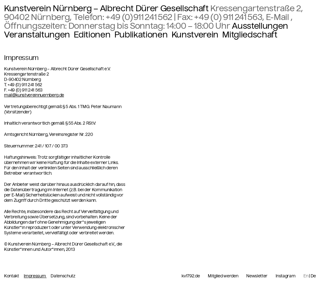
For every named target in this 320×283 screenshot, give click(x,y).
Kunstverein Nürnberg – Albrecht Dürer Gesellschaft (106, 8)
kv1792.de (191, 276)
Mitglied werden (223, 276)
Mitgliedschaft (249, 34)
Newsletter (257, 276)
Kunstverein (195, 34)
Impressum (35, 276)
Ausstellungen (260, 26)
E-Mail (278, 17)
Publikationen (141, 34)
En (305, 276)
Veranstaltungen (37, 34)
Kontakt (12, 276)
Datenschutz (63, 276)
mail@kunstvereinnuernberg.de (34, 95)
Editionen (92, 34)
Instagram (285, 276)
